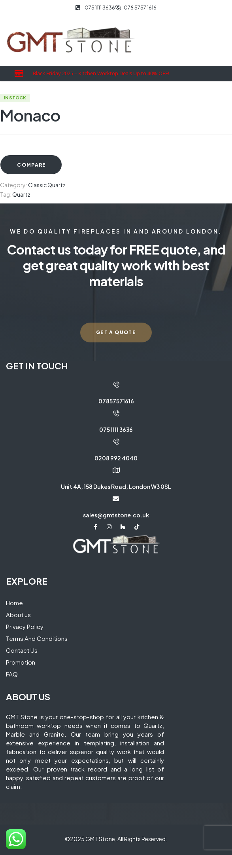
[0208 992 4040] (116, 442)
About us (18, 614)
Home (14, 602)
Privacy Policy (24, 626)
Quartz (21, 194)
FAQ (12, 674)
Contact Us (22, 650)
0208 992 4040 (116, 458)
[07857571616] (116, 385)
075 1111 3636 (116, 429)
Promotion (20, 662)
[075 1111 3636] (116, 413)
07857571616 (116, 401)
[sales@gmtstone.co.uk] (116, 499)
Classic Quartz (47, 184)
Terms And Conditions (37, 638)
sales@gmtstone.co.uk (116, 515)
